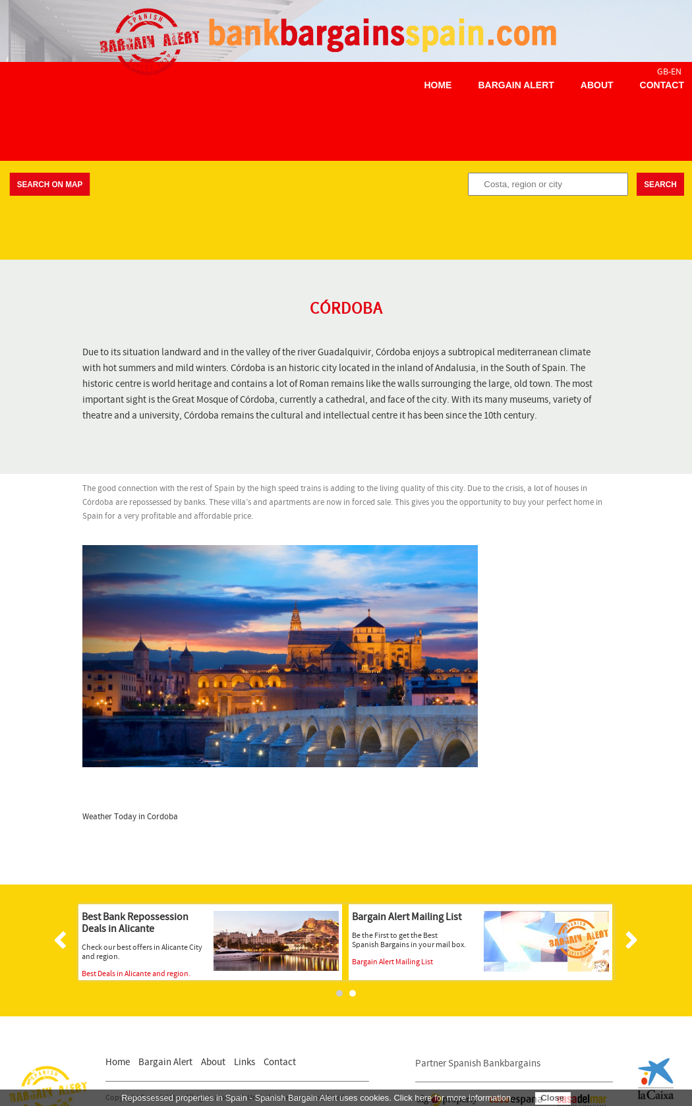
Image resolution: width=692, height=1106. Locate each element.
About (597, 85)
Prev (62, 939)
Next (629, 939)
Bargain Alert (516, 85)
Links (244, 1062)
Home (437, 85)
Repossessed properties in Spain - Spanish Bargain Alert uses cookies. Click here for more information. (317, 1098)
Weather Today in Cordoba (130, 817)
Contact (662, 85)
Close (551, 1098)
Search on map (49, 184)
